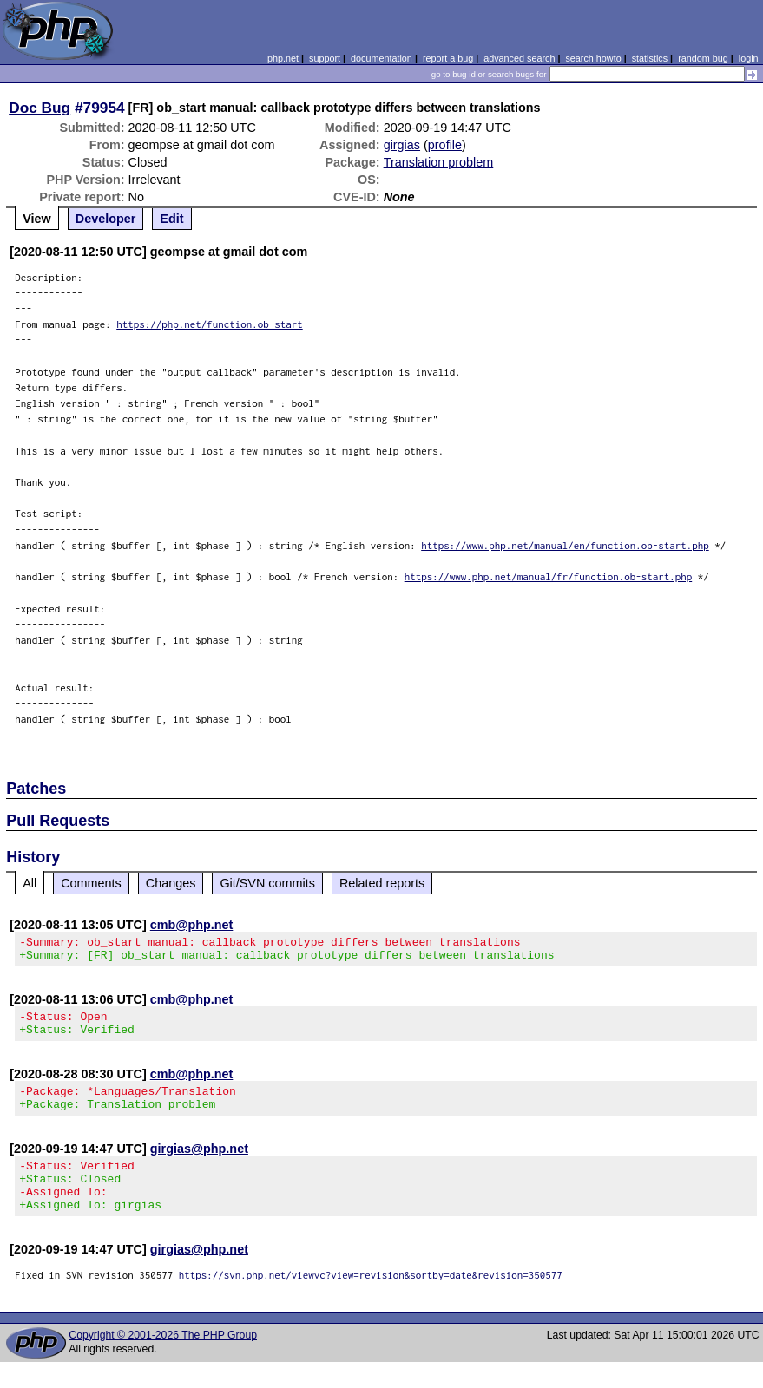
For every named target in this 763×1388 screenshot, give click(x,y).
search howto (593, 58)
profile (445, 145)
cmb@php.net (192, 925)
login (749, 58)
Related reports (381, 883)
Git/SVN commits (267, 883)
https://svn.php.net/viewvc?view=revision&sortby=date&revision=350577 (370, 1300)
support (324, 58)
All (29, 883)
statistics (650, 58)
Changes (171, 883)
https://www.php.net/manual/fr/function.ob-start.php (549, 576)
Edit (171, 219)
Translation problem (439, 162)
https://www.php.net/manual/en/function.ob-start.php (565, 545)
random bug (703, 58)
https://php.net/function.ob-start (209, 324)
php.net (283, 58)
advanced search (519, 58)
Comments (91, 883)
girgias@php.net (199, 1164)
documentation (381, 58)
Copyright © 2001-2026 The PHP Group (163, 1361)
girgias (402, 145)
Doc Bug (39, 107)
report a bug (448, 58)
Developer (106, 219)
